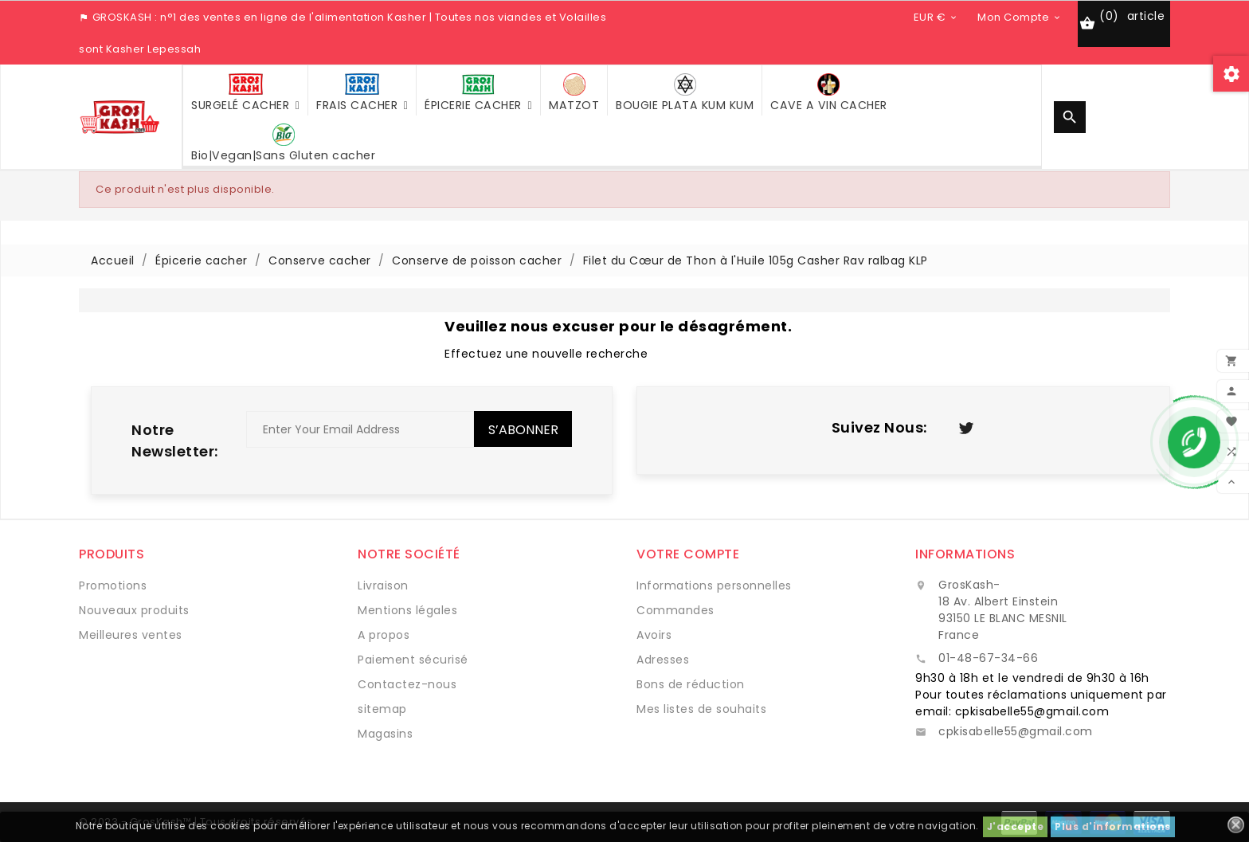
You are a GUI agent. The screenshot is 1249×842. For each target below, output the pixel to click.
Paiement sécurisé (413, 660)
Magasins (385, 734)
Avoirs (653, 635)
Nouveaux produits (134, 610)
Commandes (675, 610)
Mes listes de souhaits (701, 709)
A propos (383, 635)
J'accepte (1015, 826)
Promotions (113, 585)
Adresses (662, 660)
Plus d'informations (1113, 826)
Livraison (383, 585)
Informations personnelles (714, 585)
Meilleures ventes (130, 635)
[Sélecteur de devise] (936, 17)
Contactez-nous (407, 684)
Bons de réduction (690, 684)
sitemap (382, 709)
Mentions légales (407, 610)
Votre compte (687, 554)
